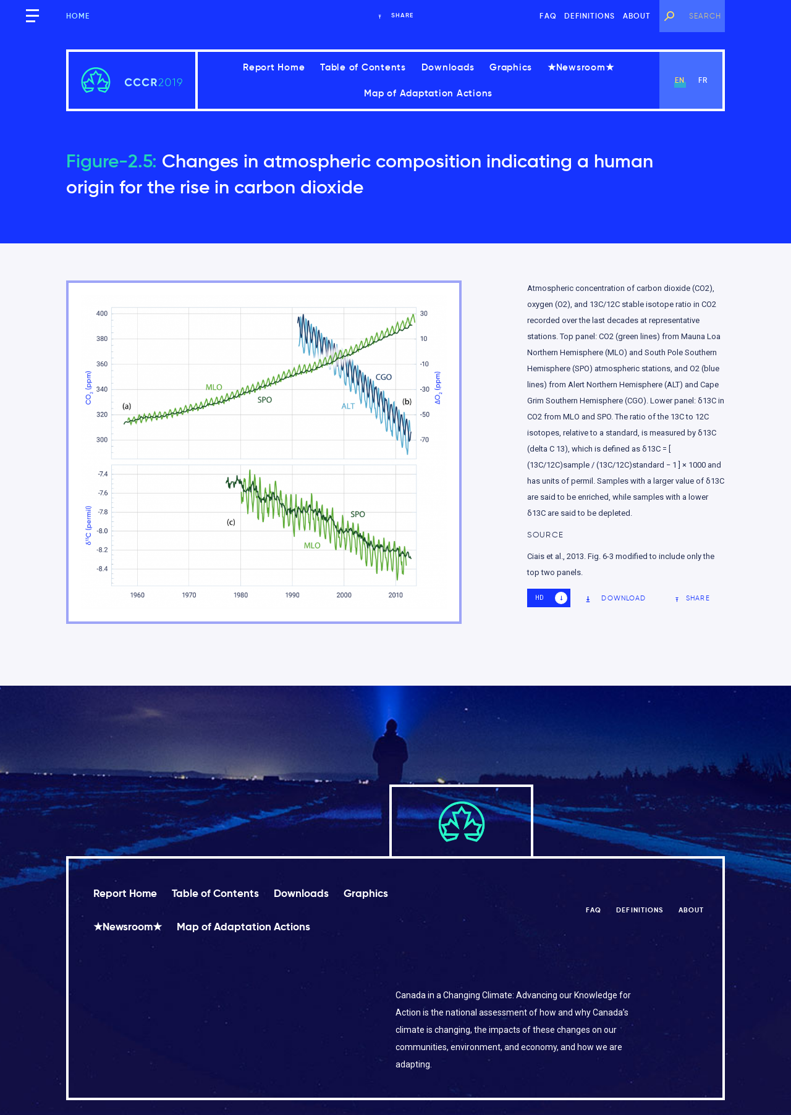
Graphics (510, 67)
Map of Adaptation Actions (428, 93)
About (637, 15)
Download (615, 598)
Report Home (274, 67)
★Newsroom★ (581, 67)
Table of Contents (363, 67)
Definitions (589, 15)
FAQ (548, 15)
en (680, 80)
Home (78, 15)
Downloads (448, 67)
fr (703, 80)
